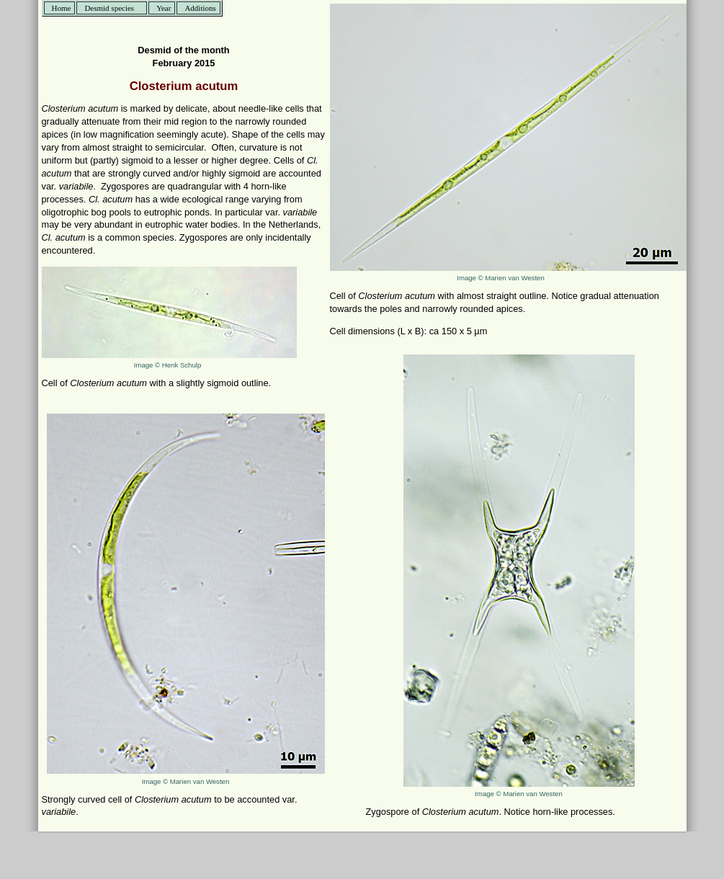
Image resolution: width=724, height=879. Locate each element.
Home (61, 8)
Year (163, 8)
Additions (199, 8)
